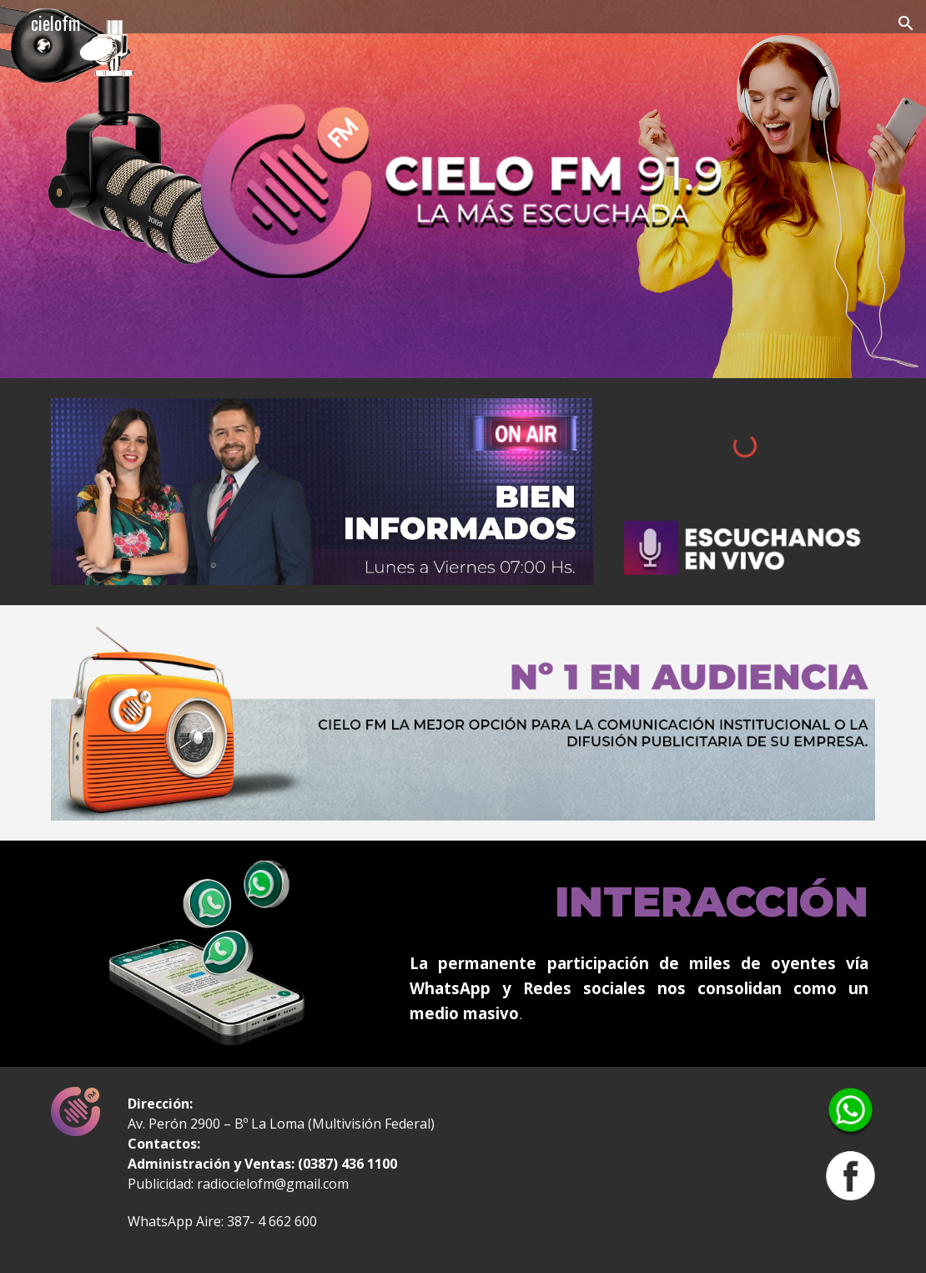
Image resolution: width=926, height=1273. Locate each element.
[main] (639, 900)
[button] (906, 23)
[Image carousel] (322, 491)
